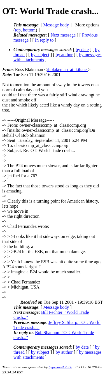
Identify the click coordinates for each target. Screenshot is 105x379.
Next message (63, 35)
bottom (29, 30)
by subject (40, 54)
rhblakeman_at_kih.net (67, 69)
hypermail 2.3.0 (60, 367)
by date (82, 49)
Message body (56, 24)
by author (64, 54)
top (17, 30)
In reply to (44, 40)
